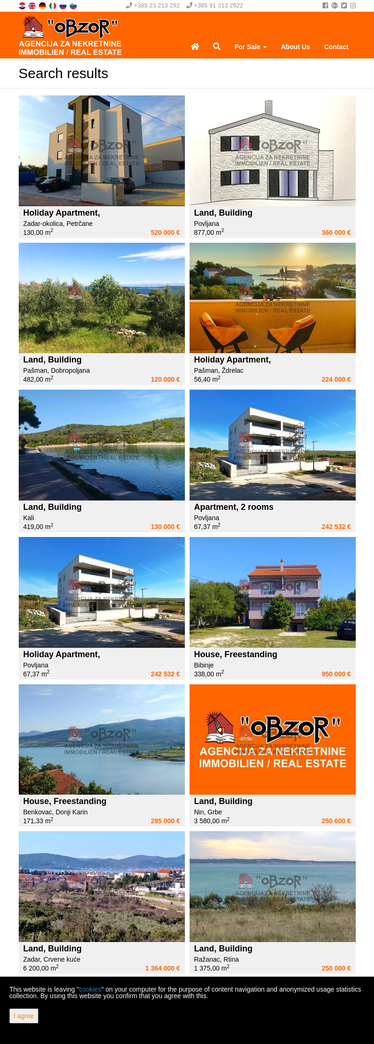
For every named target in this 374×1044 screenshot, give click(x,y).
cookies (90, 989)
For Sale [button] (251, 47)
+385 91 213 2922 (214, 5)
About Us (295, 47)
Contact (336, 47)
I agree (24, 1016)
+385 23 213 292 (153, 5)
